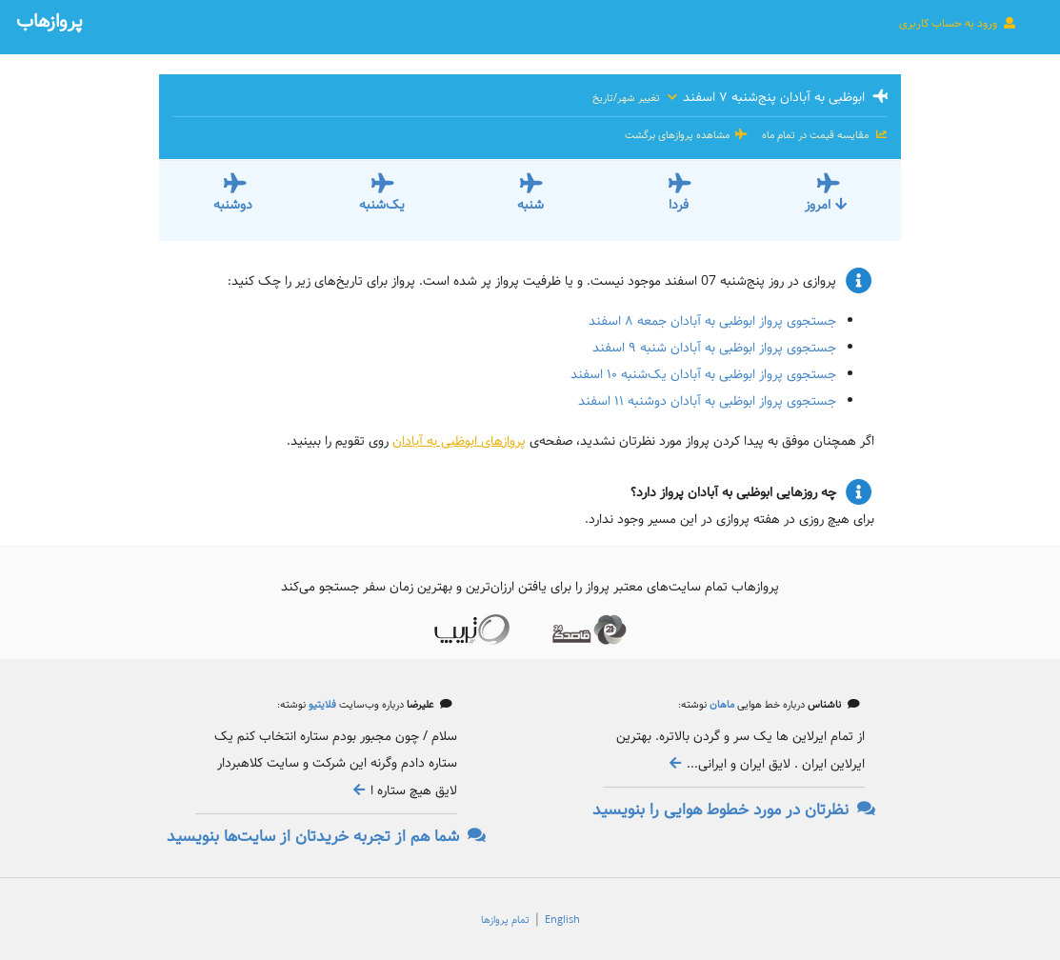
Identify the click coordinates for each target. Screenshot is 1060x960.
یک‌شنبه (382, 204)
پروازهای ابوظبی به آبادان (459, 440)
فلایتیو (321, 704)
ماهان (720, 704)
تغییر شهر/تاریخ (635, 98)
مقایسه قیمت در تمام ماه (823, 135)
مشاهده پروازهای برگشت (687, 135)
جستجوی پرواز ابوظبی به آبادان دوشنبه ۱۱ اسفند (707, 400)
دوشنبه (232, 204)
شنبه (530, 204)
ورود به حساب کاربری (958, 22)
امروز (827, 204)
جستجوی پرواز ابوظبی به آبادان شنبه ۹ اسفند (714, 347)
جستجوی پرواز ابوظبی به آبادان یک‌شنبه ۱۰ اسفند (703, 374)
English (562, 920)
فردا (679, 204)
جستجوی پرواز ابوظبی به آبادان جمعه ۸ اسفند (712, 320)
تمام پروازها (505, 920)
